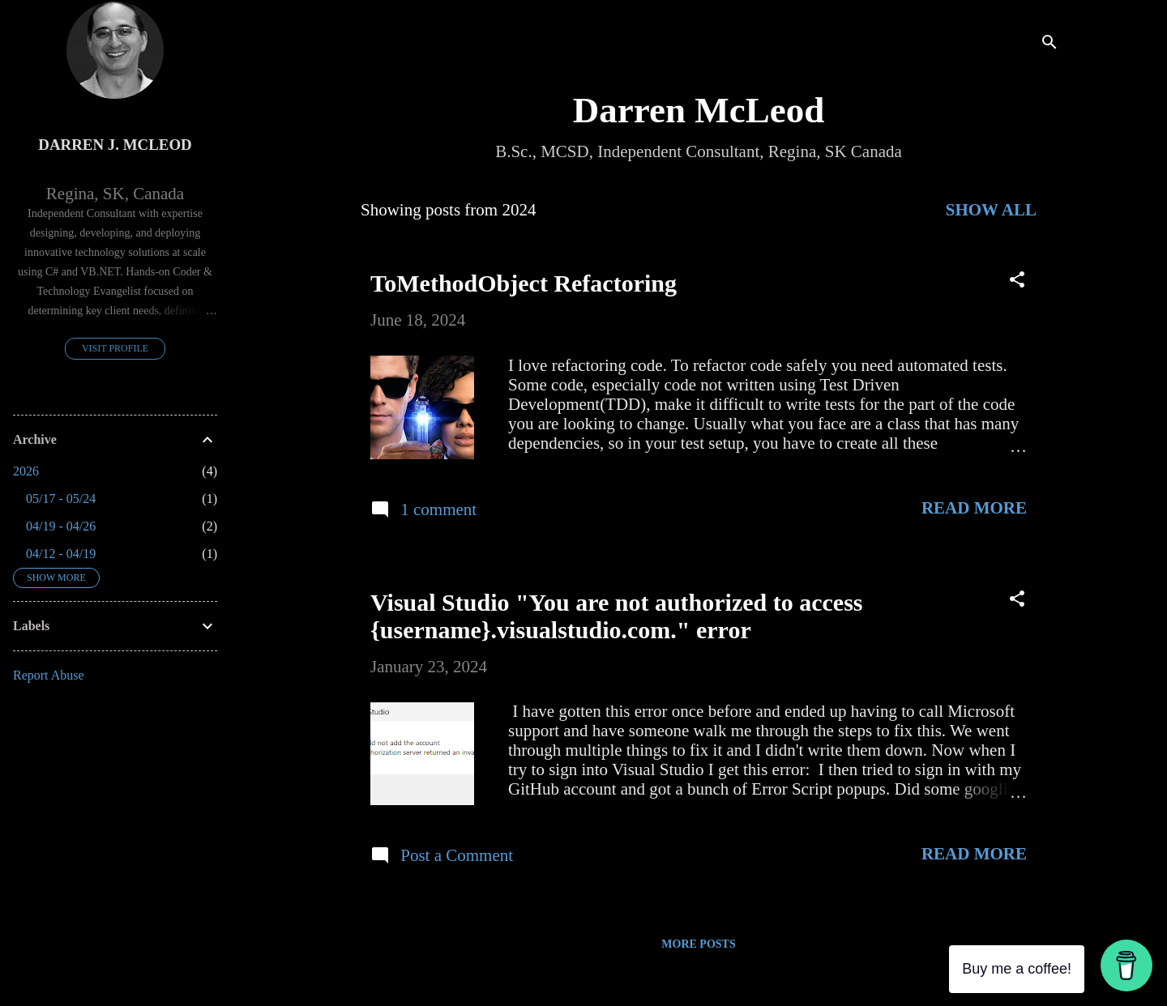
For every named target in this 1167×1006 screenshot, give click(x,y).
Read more (974, 508)
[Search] (1049, 44)
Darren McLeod (698, 110)
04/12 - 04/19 (61, 554)
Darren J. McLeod (114, 144)
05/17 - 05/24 (61, 498)
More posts (698, 944)
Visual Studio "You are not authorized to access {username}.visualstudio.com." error (616, 616)
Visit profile (115, 348)
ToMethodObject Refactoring (523, 283)
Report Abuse (48, 675)
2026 (26, 471)
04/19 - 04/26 (61, 526)
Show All (991, 210)
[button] (1017, 281)
